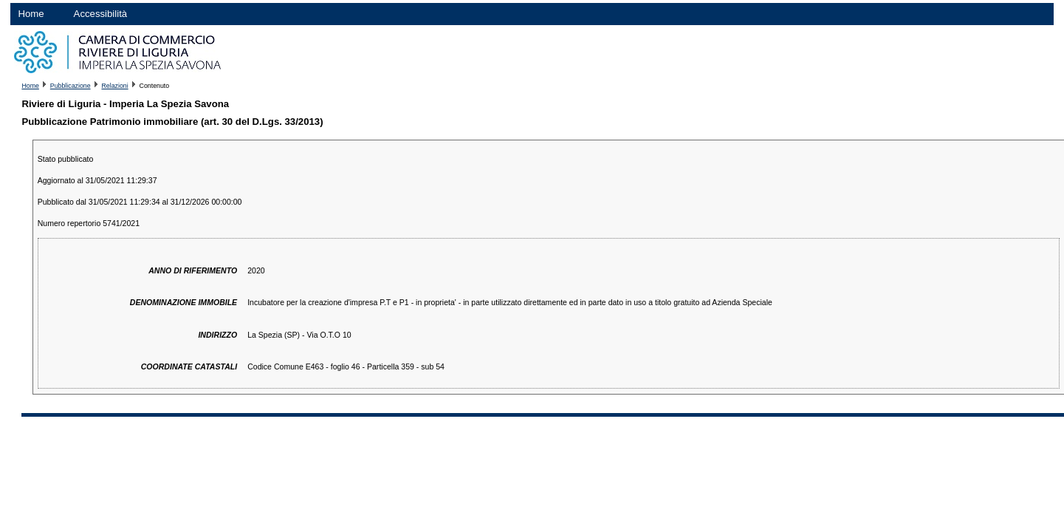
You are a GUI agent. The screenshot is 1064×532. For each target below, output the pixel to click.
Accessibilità (101, 13)
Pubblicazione (70, 85)
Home (31, 13)
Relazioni (114, 85)
